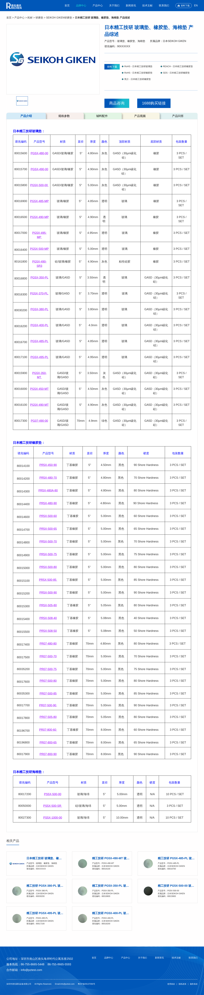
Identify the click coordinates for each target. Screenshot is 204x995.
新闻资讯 (131, 5)
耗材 (30, 17)
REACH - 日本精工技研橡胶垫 (178, 66)
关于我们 (114, 5)
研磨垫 (39, 17)
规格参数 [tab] (64, 116)
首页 (67, 5)
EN (196, 5)
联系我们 (164, 5)
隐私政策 (182, 984)
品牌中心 (81, 5)
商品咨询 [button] (116, 103)
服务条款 (194, 984)
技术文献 (147, 5)
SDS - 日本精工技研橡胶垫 (176, 72)
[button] (22, 100)
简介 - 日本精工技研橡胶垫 (137, 79)
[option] (53, 59)
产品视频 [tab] (140, 116)
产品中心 (98, 5)
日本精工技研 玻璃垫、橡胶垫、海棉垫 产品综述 (102, 17)
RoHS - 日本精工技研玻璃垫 (138, 66)
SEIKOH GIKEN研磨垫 (59, 17)
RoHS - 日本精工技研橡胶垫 (138, 72)
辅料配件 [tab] (102, 116)
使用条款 (171, 984)
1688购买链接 (154, 103)
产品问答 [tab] (178, 116)
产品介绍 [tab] (26, 116)
